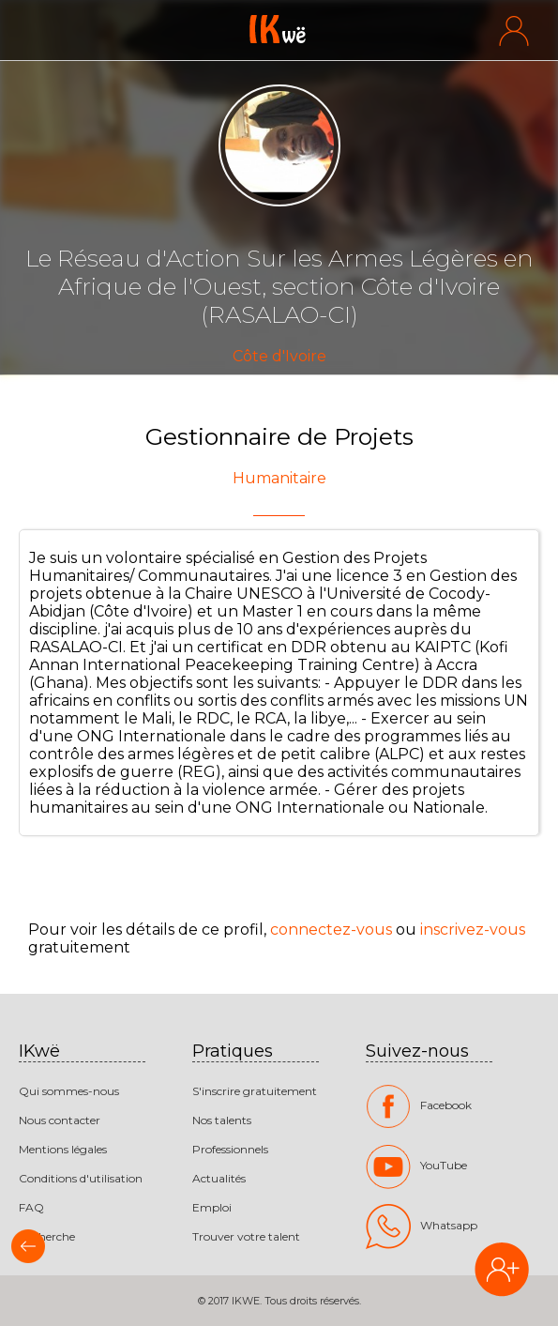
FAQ (31, 1207)
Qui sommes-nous (69, 1091)
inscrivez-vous (472, 929)
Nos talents (221, 1120)
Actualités (219, 1178)
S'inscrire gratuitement (254, 1091)
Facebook (419, 1106)
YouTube (416, 1166)
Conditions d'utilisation (81, 1178)
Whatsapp (421, 1226)
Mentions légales (63, 1149)
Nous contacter (59, 1120)
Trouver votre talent (246, 1236)
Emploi (212, 1207)
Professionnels (230, 1149)
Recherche (47, 1236)
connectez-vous (331, 929)
